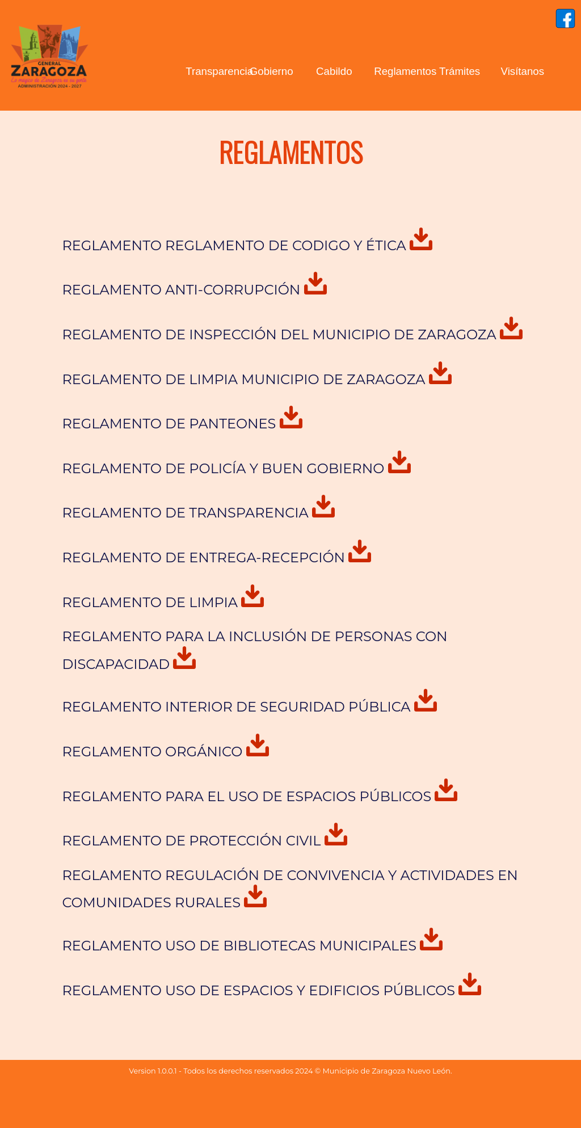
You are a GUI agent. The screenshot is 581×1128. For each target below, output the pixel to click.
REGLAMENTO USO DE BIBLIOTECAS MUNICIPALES (252, 945)
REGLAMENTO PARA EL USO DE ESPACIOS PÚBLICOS (259, 796)
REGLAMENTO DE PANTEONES (182, 423)
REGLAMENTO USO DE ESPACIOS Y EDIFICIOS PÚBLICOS (271, 990)
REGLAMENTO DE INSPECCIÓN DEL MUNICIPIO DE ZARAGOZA (292, 334)
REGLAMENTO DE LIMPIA (163, 602)
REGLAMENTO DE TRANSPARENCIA (198, 512)
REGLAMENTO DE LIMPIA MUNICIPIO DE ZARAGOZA (256, 379)
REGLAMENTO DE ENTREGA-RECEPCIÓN (216, 557)
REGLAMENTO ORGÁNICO (165, 751)
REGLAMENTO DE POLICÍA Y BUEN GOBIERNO (236, 468)
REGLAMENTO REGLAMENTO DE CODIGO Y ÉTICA (247, 245)
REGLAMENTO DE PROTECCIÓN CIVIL (204, 840)
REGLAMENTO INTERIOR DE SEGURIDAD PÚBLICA (249, 706)
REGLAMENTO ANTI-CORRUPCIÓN (194, 289)
